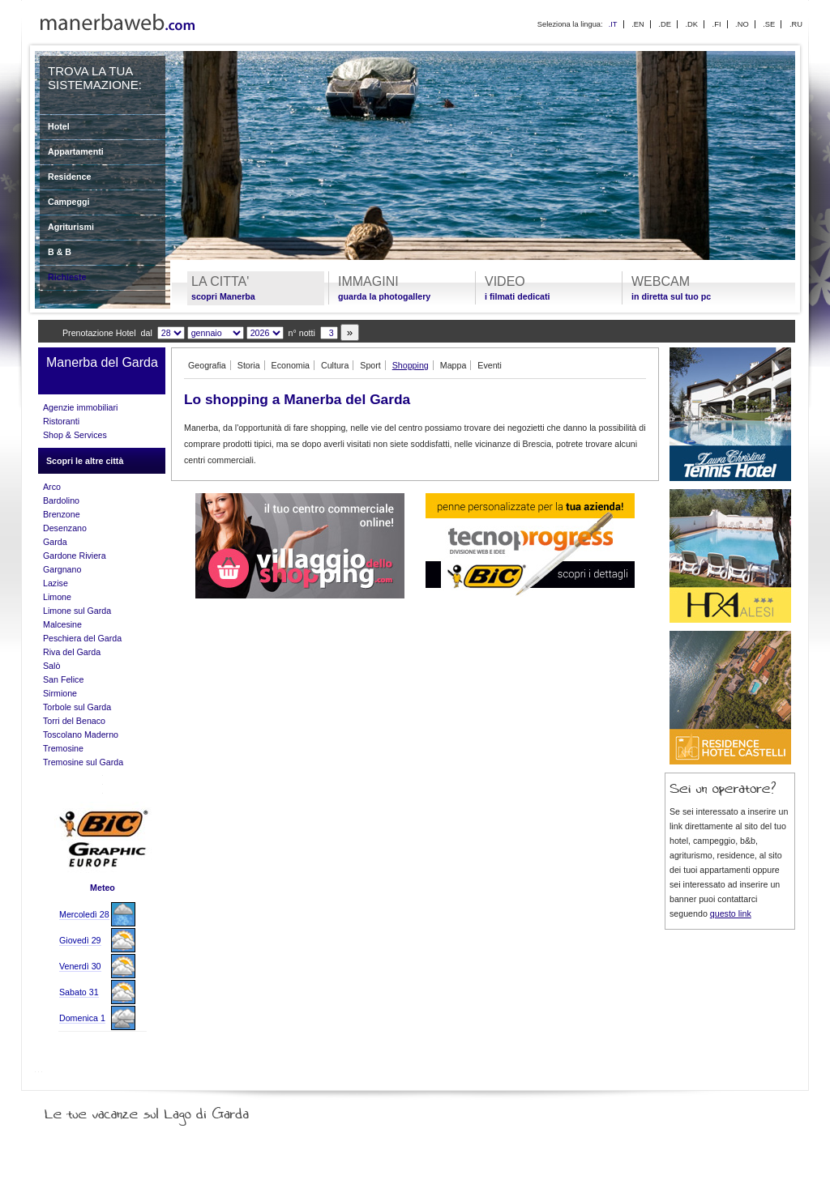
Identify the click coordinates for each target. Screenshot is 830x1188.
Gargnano (62, 569)
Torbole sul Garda (77, 707)
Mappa (453, 365)
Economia (291, 365)
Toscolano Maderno (80, 734)
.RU (795, 24)
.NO (742, 24)
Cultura (335, 365)
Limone (57, 597)
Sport (370, 365)
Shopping (410, 365)
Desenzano (65, 528)
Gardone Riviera (74, 555)
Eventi (489, 365)
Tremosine (63, 748)
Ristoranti (61, 421)
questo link (730, 913)
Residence (69, 176)
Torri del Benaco (74, 721)
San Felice (63, 679)
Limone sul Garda (77, 610)
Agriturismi (71, 227)
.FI (716, 24)
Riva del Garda (72, 652)
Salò (51, 666)
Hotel (59, 126)
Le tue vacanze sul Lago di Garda (166, 1110)
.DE (664, 24)
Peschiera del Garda (82, 638)
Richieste (67, 277)
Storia (248, 365)
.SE (769, 24)
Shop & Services (75, 435)
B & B (59, 252)
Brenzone (61, 514)
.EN (637, 24)
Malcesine (62, 624)
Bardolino (61, 500)
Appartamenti (76, 151)
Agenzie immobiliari (80, 407)
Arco (52, 487)
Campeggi (69, 202)
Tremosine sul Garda (83, 762)
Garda (55, 542)
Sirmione (60, 693)
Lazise (55, 583)
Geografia (207, 365)
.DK (691, 24)
